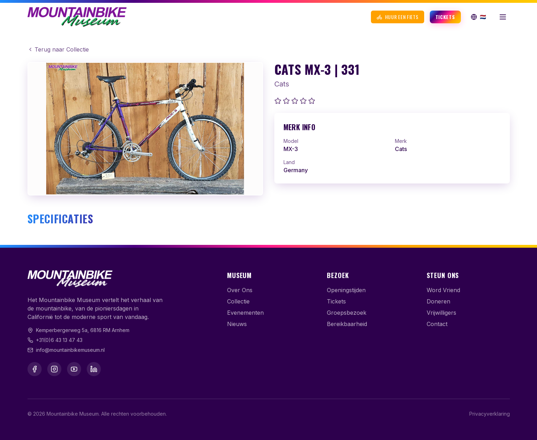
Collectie (238, 301)
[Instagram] (54, 369)
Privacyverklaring (489, 414)
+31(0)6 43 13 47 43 (59, 340)
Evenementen (245, 312)
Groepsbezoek (346, 312)
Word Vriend (443, 290)
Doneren (438, 301)
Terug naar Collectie (58, 49)
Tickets (445, 16)
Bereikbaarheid (347, 323)
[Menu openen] (503, 17)
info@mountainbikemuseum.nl (70, 350)
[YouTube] (74, 369)
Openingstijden (346, 290)
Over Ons (239, 290)
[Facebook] (35, 369)
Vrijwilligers (441, 312)
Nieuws (237, 323)
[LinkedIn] (94, 369)
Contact (437, 323)
